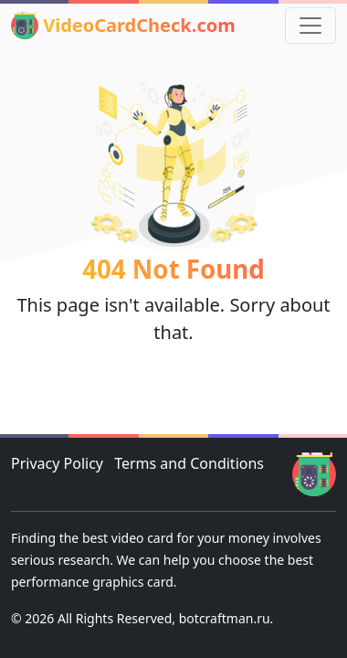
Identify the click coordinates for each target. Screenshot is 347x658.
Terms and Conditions (189, 463)
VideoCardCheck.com (123, 25)
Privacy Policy (57, 463)
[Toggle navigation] (310, 25)
